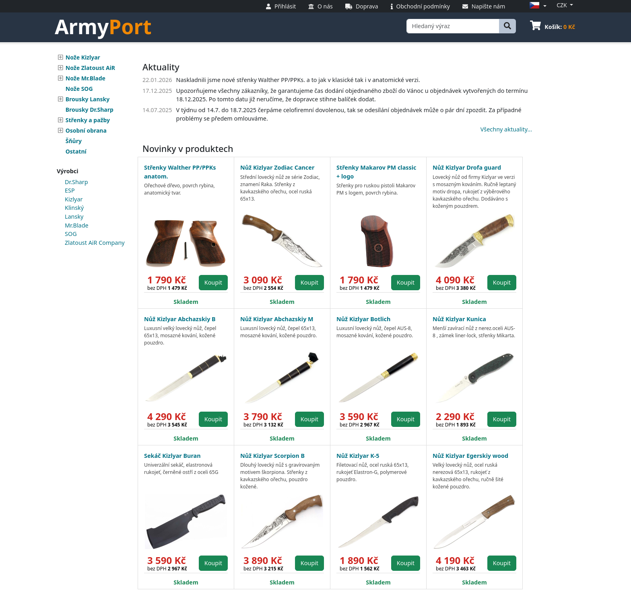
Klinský (74, 207)
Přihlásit (281, 6)
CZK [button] (562, 5)
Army (103, 26)
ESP (70, 190)
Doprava (361, 6)
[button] (536, 6)
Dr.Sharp (76, 182)
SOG (71, 234)
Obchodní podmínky (420, 6)
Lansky (74, 216)
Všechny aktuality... (506, 129)
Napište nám (483, 6)
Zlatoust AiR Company (95, 242)
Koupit (213, 282)
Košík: (552, 27)
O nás (320, 6)
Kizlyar (73, 199)
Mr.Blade (77, 225)
